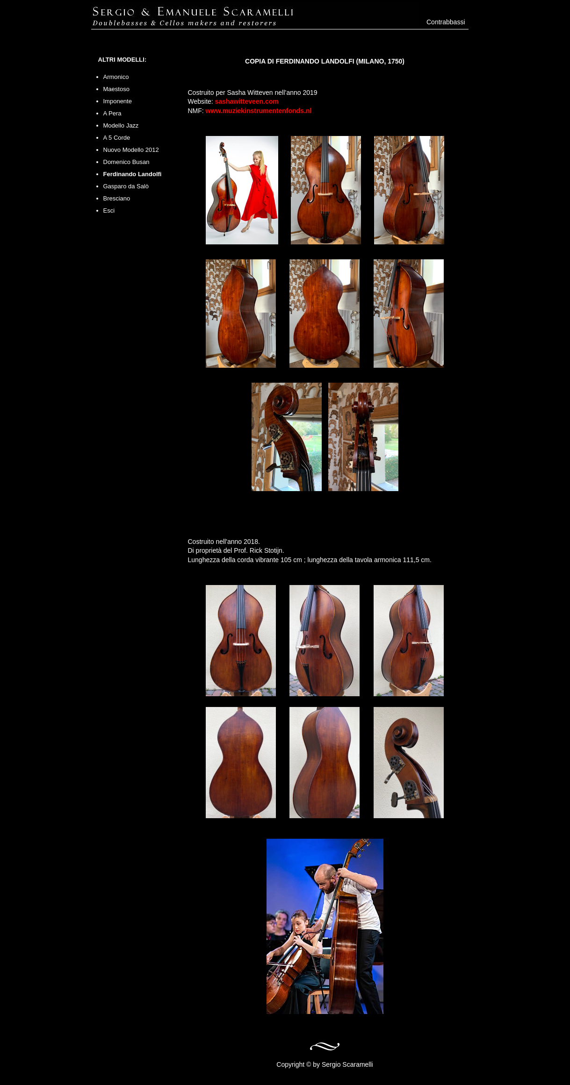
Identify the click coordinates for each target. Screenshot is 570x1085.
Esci (109, 210)
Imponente (117, 101)
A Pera (112, 113)
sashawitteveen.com (247, 101)
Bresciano (116, 198)
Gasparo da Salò (126, 186)
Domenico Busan (126, 161)
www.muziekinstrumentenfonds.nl (259, 110)
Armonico (116, 76)
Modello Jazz (121, 125)
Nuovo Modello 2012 (131, 149)
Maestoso (116, 89)
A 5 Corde (116, 137)
